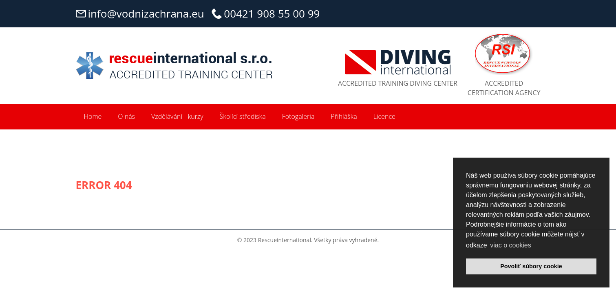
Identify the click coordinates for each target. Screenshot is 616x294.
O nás (126, 116)
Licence (384, 116)
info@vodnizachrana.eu (146, 13)
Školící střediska (243, 116)
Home (93, 116)
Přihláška (344, 116)
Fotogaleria (298, 116)
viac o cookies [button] (510, 245)
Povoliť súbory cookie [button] (531, 266)
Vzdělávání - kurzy (177, 116)
